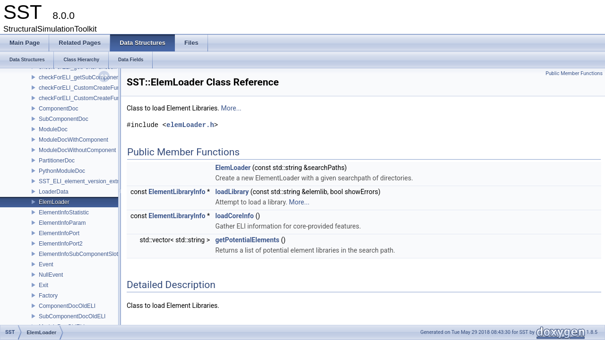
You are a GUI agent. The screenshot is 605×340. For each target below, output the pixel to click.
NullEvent (51, 275)
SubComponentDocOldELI (72, 316)
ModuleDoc (53, 129)
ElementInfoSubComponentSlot (78, 254)
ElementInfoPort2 (61, 243)
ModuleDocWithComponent (73, 139)
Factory (48, 295)
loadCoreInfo (234, 216)
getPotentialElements (247, 240)
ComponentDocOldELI (67, 306)
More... (231, 108)
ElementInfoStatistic (64, 212)
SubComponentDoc (63, 119)
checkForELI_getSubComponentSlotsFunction (97, 77)
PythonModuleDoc (62, 171)
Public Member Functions (574, 73)
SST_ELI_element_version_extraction (86, 181)
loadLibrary (232, 192)
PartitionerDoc (57, 160)
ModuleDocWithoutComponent (77, 150)
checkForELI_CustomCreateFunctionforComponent (103, 88)
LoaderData (54, 191)
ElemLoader (54, 202)
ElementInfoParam (62, 223)
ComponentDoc (58, 108)
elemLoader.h (190, 124)
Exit (43, 285)
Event (46, 264)
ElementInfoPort (59, 233)
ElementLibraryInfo (176, 192)
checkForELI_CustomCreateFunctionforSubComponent (108, 98)
